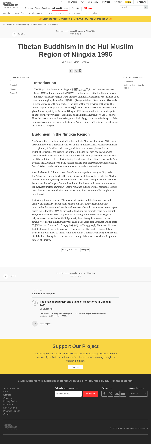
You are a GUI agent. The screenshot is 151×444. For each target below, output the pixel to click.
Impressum (143, 428)
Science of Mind (19, 13)
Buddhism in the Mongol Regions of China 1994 (75, 31)
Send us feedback (11, 388)
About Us (75, 8)
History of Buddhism (70, 250)
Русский (13, 93)
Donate (88, 8)
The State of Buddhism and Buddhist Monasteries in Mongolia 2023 (75, 303)
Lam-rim (6, 13)
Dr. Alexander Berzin (70, 62)
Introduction (128, 81)
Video (106, 2)
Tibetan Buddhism (42, 8)
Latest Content (10, 408)
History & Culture (91, 13)
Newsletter (8, 404)
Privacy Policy (10, 401)
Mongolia (85, 250)
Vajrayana (60, 13)
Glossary (92, 2)
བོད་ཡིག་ (13, 81)
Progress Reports (11, 411)
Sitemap (7, 395)
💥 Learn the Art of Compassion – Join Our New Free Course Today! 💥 (75, 19)
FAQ (5, 392)
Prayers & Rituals (74, 13)
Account (141, 2)
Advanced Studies (60, 8)
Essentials (29, 8)
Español (13, 85)
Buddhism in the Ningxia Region (134, 86)
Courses (123, 2)
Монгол (13, 89)
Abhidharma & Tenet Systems (41, 13)
